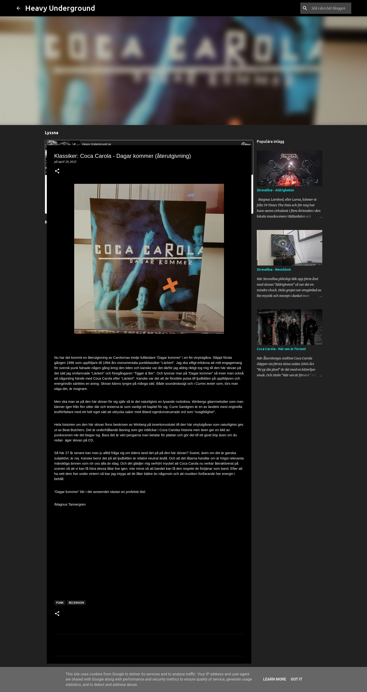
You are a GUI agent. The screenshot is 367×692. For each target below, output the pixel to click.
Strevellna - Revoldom (274, 269)
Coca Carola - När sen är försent (281, 349)
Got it (296, 679)
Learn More (274, 679)
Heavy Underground (60, 8)
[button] (57, 171)
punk (59, 602)
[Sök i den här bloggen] (326, 8)
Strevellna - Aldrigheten (275, 190)
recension (76, 602)
